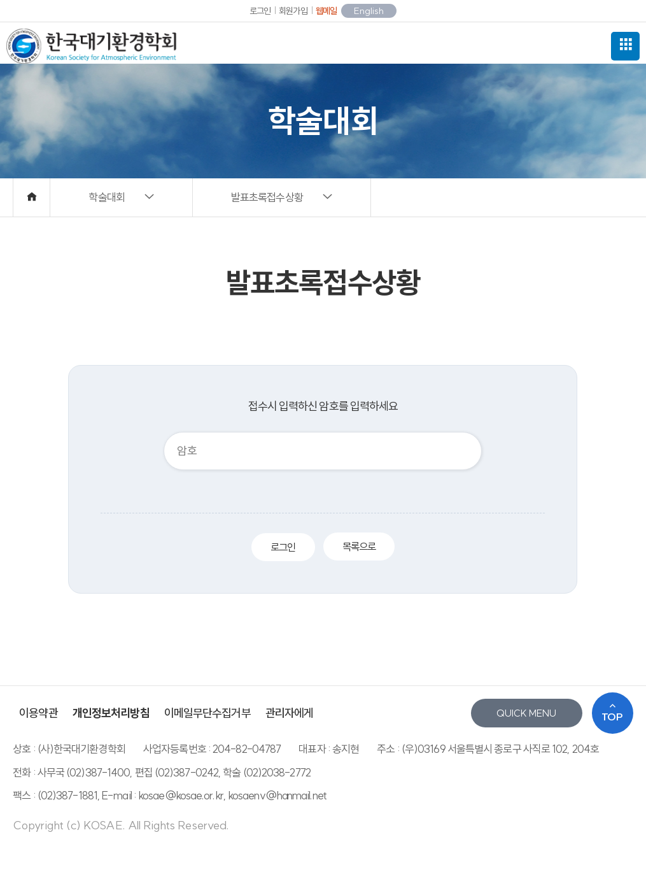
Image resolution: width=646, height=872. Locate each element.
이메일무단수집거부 (207, 713)
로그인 (259, 11)
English (369, 11)
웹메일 (326, 11)
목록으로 (359, 546)
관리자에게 (289, 713)
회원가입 (293, 11)
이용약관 (38, 713)
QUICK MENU (526, 713)
